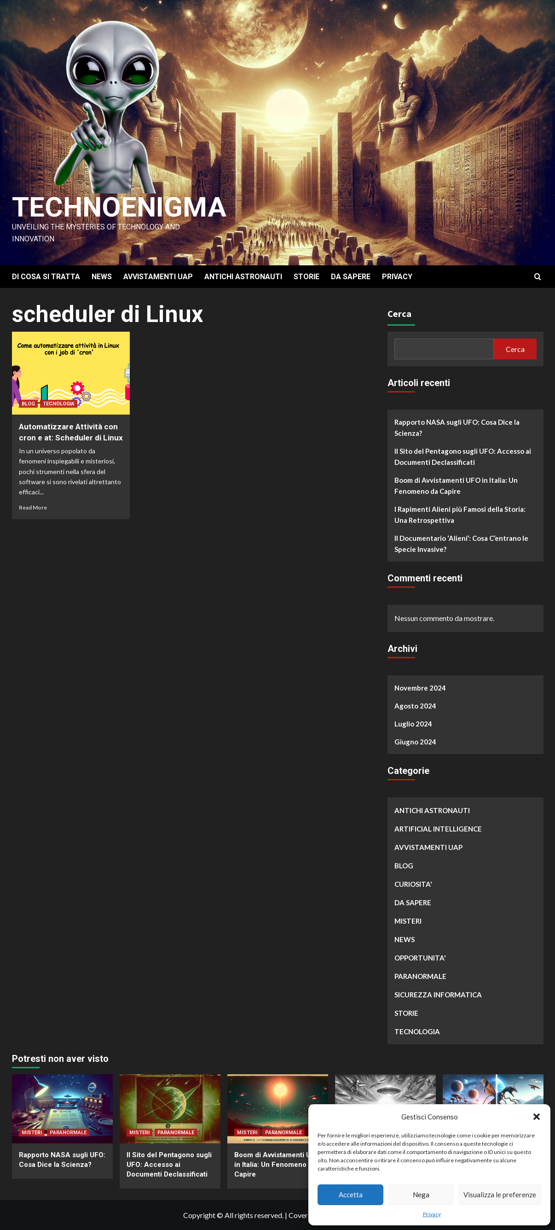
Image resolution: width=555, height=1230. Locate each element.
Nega (421, 1194)
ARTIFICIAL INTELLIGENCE (438, 829)
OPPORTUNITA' (420, 958)
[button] (536, 1116)
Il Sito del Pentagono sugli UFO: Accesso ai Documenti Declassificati (462, 456)
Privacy (432, 1214)
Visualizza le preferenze (499, 1194)
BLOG (28, 404)
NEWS (102, 276)
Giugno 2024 (415, 742)
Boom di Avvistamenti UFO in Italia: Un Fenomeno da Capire (456, 485)
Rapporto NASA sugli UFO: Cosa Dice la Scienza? (457, 427)
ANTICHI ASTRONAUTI (243, 276)
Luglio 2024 (413, 724)
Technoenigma (119, 207)
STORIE (306, 276)
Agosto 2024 (415, 706)
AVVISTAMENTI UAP (158, 276)
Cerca (399, 313)
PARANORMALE (420, 976)
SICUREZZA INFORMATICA (438, 994)
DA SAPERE (350, 276)
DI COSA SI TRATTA (46, 276)
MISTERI (408, 921)
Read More (33, 507)
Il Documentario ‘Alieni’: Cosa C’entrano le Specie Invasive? (461, 543)
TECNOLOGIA (59, 404)
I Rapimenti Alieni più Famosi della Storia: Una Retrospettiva (460, 514)
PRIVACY (397, 276)
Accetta (351, 1194)
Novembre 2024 (420, 688)
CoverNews (307, 1215)
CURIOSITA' (413, 884)
